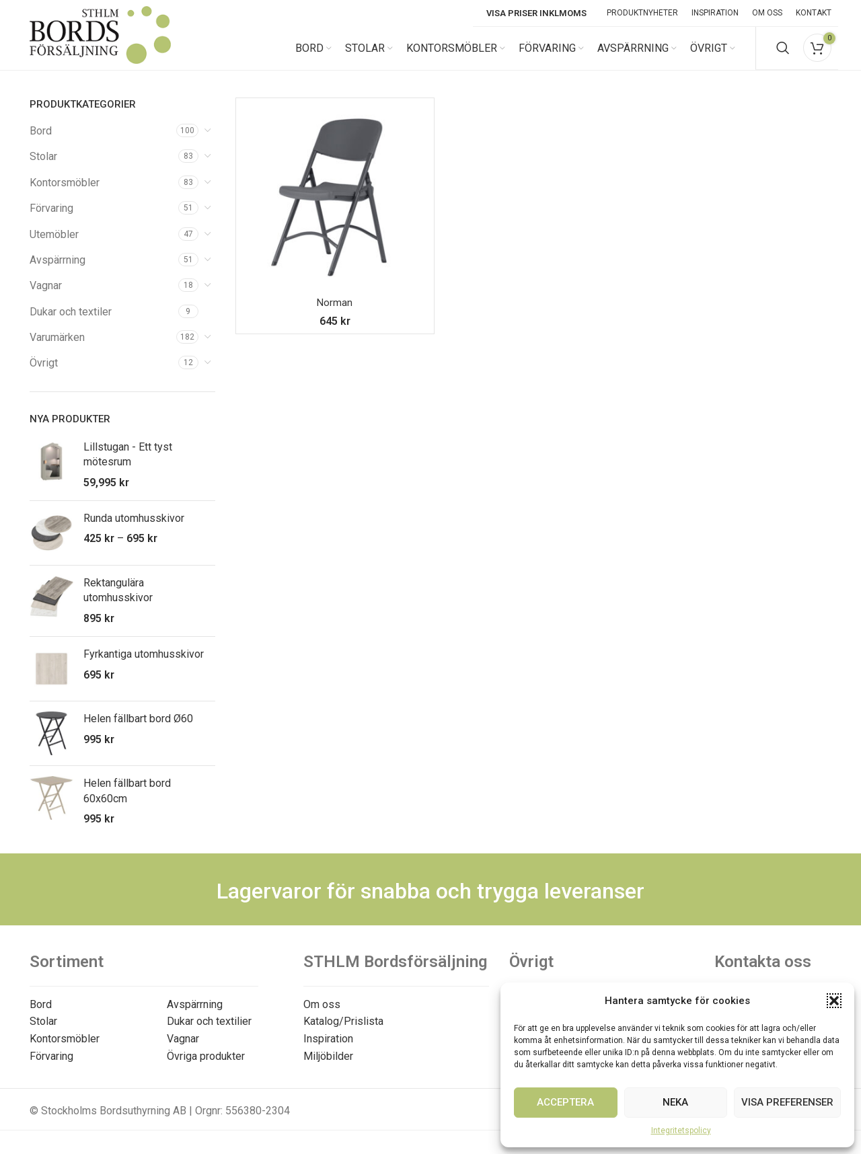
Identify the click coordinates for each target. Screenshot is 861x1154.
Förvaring (51, 219)
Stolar (43, 167)
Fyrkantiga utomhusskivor (143, 664)
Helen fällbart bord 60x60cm (127, 801)
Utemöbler (54, 245)
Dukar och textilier (209, 1032)
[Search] (783, 53)
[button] (834, 1000)
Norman (335, 313)
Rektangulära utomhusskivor (118, 601)
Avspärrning (57, 270)
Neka (675, 1102)
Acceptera (565, 1102)
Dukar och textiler (71, 322)
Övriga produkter (206, 1067)
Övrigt (44, 374)
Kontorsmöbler (65, 193)
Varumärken (57, 348)
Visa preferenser (787, 1102)
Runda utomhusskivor (133, 529)
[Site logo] (100, 52)
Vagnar (46, 296)
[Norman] (335, 208)
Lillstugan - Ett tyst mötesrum (127, 465)
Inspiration (328, 1049)
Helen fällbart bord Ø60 (138, 729)
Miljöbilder (328, 1067)
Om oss (321, 1015)
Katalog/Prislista (343, 1032)
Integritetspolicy (681, 1130)
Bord (41, 141)
